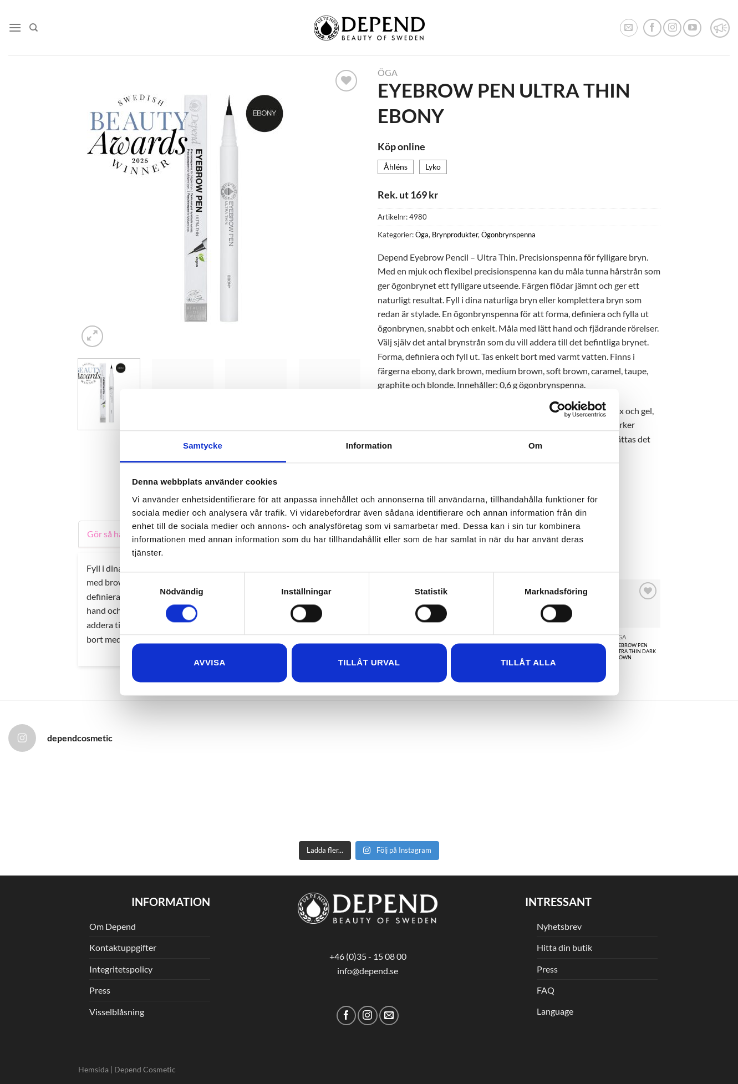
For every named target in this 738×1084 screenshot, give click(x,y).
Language (555, 1011)
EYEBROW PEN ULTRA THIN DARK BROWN (634, 651)
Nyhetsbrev (559, 926)
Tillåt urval (369, 663)
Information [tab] (369, 445)
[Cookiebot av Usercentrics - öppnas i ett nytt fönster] (557, 409)
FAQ (545, 990)
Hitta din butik (564, 947)
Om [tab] (535, 445)
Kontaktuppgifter (122, 947)
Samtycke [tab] (202, 445)
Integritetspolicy (120, 969)
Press (99, 990)
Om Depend (112, 926)
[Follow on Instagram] (672, 28)
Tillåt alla (528, 663)
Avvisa (209, 663)
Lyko (433, 166)
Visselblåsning (116, 1011)
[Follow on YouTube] (692, 28)
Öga (388, 72)
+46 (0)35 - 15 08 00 (367, 956)
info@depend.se (367, 970)
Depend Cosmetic (145, 1069)
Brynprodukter (455, 234)
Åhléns (396, 166)
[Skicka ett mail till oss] (389, 1015)
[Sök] (33, 27)
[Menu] (15, 27)
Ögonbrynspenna (508, 234)
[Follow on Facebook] (652, 28)
